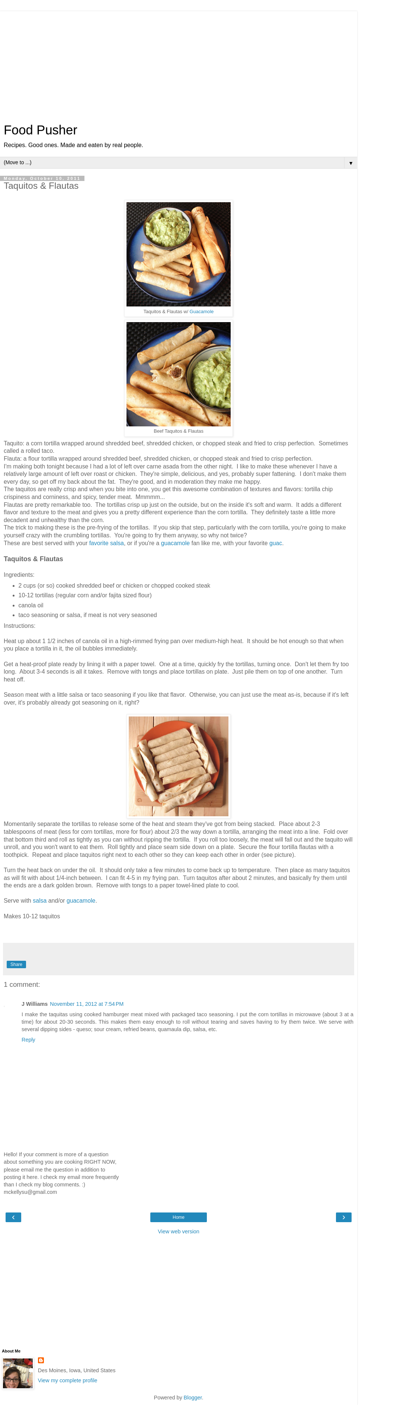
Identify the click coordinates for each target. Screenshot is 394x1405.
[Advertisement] (178, 63)
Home (179, 1217)
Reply (28, 1040)
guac (275, 543)
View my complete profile (67, 1380)
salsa (40, 900)
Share (16, 964)
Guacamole (202, 311)
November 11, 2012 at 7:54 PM (87, 1004)
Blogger (193, 1398)
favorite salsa (106, 543)
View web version (178, 1231)
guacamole (175, 543)
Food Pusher (40, 130)
